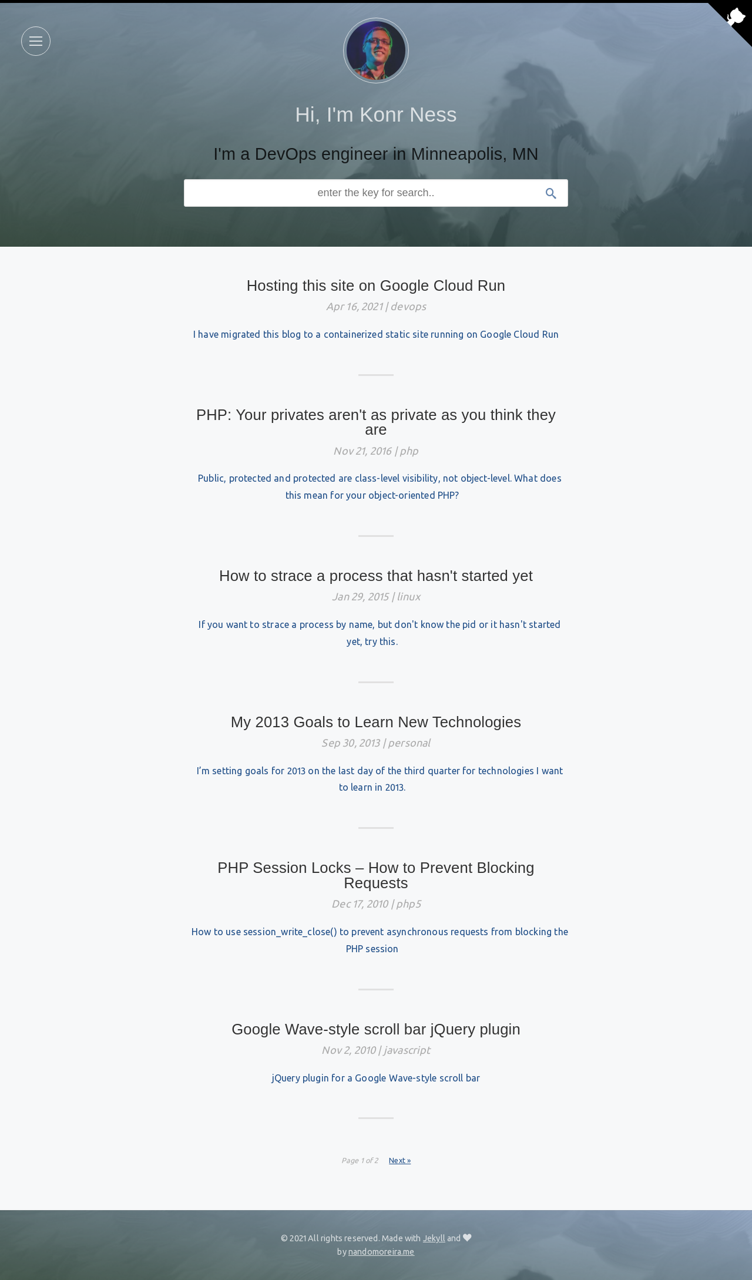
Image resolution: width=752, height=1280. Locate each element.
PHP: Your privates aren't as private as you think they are (376, 422)
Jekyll (434, 1238)
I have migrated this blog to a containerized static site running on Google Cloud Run (376, 334)
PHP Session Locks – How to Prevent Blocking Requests (375, 875)
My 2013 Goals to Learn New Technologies (376, 722)
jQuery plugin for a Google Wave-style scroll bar (376, 1078)
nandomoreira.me (381, 1252)
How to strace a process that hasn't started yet (376, 575)
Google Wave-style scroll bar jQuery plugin (376, 1029)
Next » (400, 1160)
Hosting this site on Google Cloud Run (376, 285)
